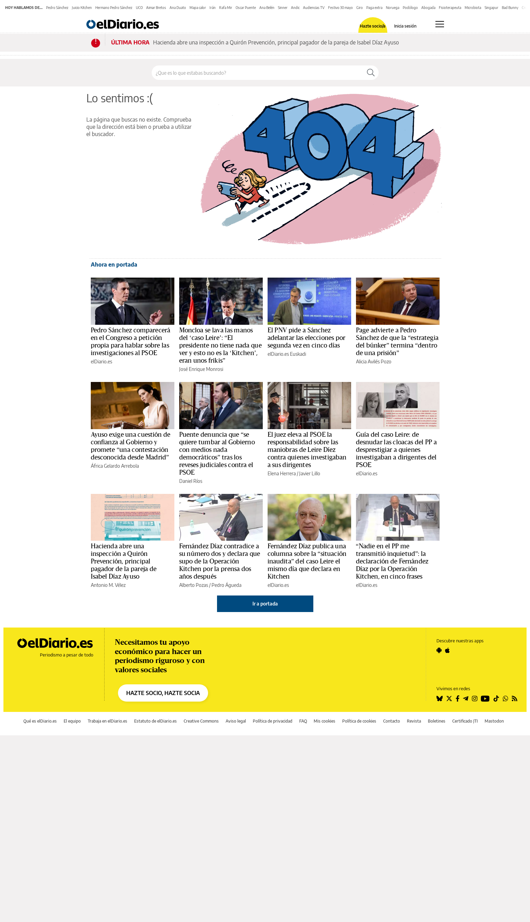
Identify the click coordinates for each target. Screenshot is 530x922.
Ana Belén (266, 8)
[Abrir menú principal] (439, 24)
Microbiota (473, 8)
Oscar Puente (246, 8)
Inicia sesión (405, 26)
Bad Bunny (510, 8)
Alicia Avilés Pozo (373, 361)
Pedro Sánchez (57, 8)
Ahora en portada (114, 264)
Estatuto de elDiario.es (155, 721)
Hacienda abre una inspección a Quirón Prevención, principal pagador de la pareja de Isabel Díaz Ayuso (276, 42)
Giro (359, 8)
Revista (414, 721)
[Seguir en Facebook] (457, 698)
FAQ (303, 721)
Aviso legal (236, 721)
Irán (212, 8)
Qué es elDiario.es (40, 721)
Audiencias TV (314, 8)
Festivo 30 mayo (340, 8)
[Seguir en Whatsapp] (505, 698)
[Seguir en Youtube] (485, 698)
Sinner (283, 8)
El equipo (72, 721)
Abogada (428, 8)
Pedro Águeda (226, 585)
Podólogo (410, 8)
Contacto (391, 721)
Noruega (392, 8)
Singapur (491, 8)
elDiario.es (101, 361)
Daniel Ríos (190, 481)
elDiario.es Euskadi (287, 354)
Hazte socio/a (373, 26)
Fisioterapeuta (450, 8)
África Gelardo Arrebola (115, 466)
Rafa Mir (225, 8)
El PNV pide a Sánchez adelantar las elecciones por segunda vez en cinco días (307, 338)
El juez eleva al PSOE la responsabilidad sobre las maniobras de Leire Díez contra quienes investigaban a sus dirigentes (307, 449)
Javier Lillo (309, 473)
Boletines (436, 721)
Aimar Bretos (156, 8)
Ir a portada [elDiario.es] (265, 604)
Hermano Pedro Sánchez (113, 8)
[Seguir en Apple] (447, 650)
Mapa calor (198, 8)
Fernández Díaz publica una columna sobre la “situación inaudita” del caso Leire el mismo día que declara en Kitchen (307, 561)
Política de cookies (359, 721)
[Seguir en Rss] (514, 698)
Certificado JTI (465, 721)
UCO (139, 8)
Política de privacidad (272, 721)
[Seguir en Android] (439, 650)
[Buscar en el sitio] (257, 72)
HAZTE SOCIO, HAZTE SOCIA (163, 693)
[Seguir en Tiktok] (496, 698)
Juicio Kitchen (82, 8)
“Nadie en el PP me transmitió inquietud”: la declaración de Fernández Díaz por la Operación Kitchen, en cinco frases (392, 561)
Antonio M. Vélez (108, 585)
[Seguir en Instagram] (474, 698)
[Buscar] (371, 72)
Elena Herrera (282, 473)
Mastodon (494, 721)
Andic (295, 8)
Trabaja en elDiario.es (107, 721)
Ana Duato (178, 8)
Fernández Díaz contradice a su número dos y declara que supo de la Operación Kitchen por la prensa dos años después (219, 561)
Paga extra (374, 8)
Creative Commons (201, 721)
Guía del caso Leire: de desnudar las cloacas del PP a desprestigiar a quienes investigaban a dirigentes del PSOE (396, 449)
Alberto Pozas (193, 585)
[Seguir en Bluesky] (439, 698)
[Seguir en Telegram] (465, 698)
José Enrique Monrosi (201, 369)
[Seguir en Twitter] (449, 698)
